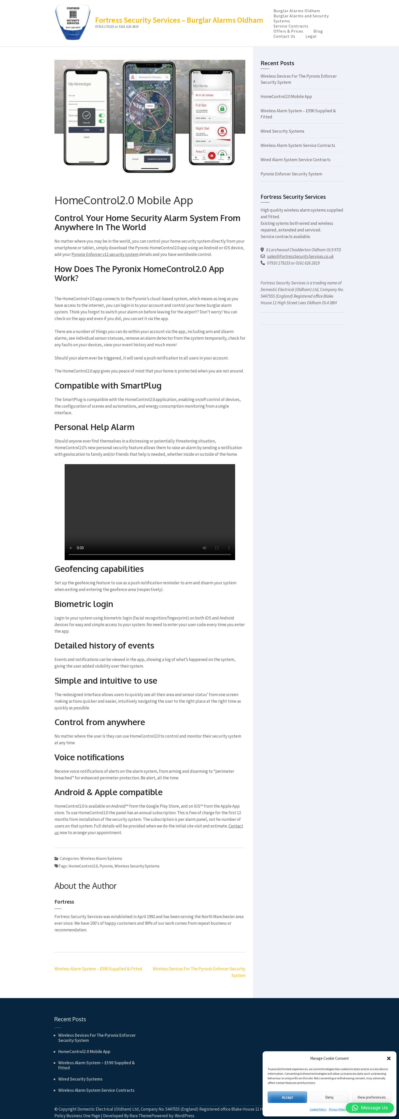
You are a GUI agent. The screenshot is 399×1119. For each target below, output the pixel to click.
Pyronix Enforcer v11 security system (105, 254)
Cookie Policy (318, 1109)
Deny (329, 1097)
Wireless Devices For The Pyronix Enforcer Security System (97, 1037)
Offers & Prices (288, 31)
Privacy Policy (338, 1109)
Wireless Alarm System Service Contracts (298, 145)
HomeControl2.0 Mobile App (286, 96)
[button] (388, 1058)
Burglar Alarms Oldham (297, 10)
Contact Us (284, 36)
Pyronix (106, 865)
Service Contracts (291, 26)
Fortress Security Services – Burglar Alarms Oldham (179, 20)
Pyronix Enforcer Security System (291, 174)
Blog (318, 31)
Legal (311, 36)
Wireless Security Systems (137, 865)
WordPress (184, 1115)
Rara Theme (140, 1115)
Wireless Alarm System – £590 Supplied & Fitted (98, 969)
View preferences (372, 1097)
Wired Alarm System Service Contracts (296, 159)
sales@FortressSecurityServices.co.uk (300, 256)
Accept (287, 1097)
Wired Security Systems (282, 131)
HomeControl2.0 (83, 865)
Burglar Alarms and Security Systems (301, 18)
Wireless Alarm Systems (101, 858)
